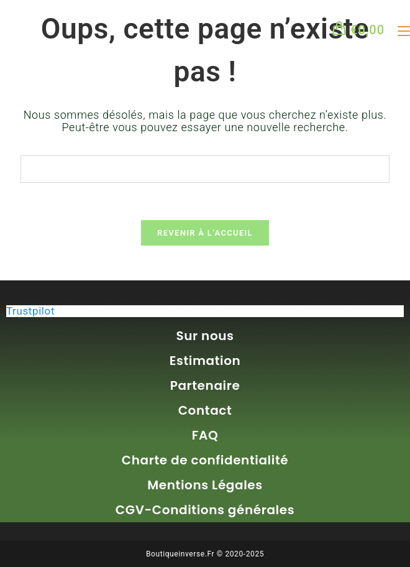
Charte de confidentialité (205, 460)
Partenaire (205, 385)
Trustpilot (30, 311)
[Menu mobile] (399, 29)
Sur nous (205, 335)
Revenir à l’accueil (205, 233)
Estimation (205, 360)
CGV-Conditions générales (205, 510)
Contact (205, 410)
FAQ (205, 435)
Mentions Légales (205, 485)
